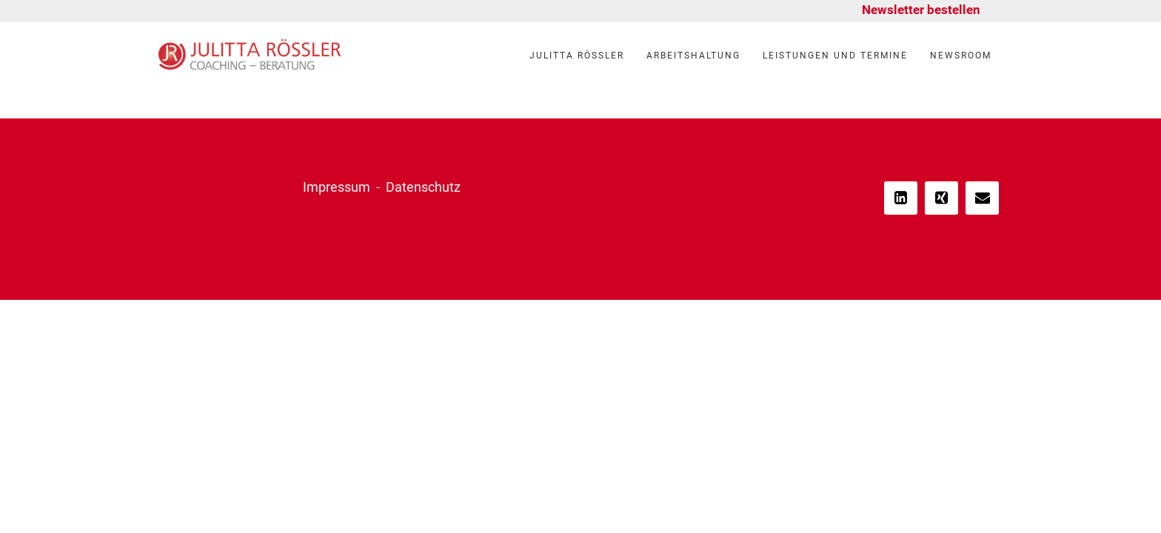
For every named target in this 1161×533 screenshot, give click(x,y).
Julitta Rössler (576, 55)
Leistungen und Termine (835, 55)
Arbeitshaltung (693, 55)
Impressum (336, 187)
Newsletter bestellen (921, 9)
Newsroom (960, 55)
